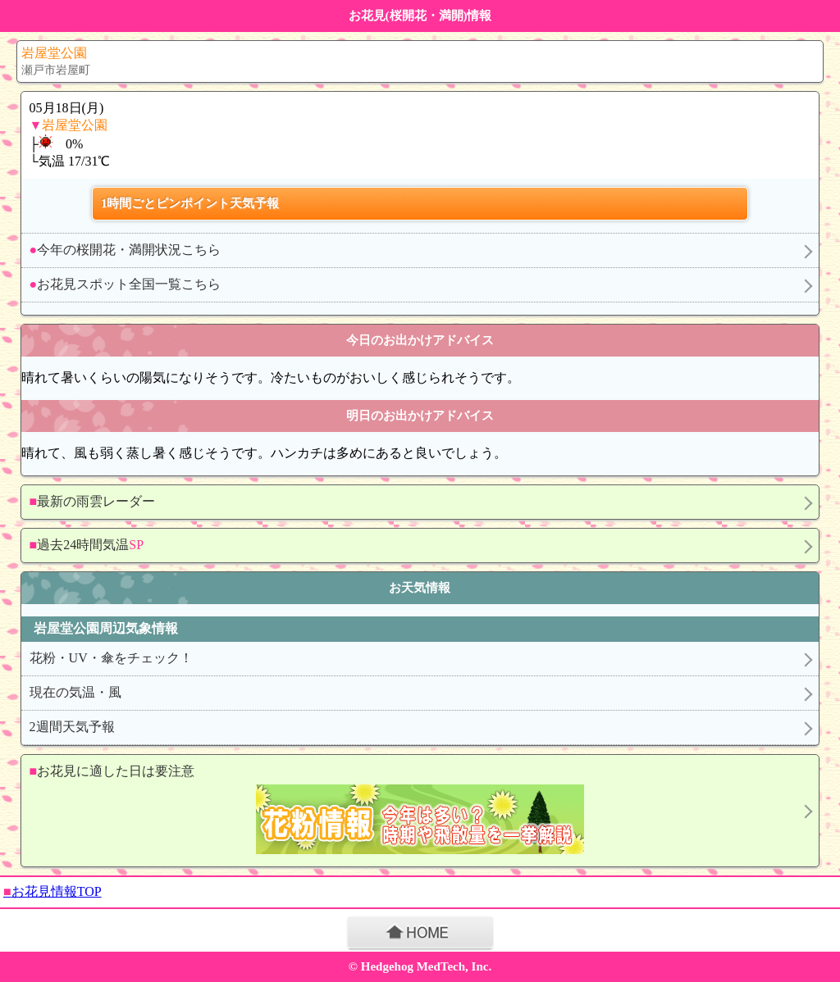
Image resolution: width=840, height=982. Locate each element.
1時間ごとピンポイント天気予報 (190, 203)
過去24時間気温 (87, 545)
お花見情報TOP (52, 891)
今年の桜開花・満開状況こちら (125, 250)
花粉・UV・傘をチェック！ (111, 658)
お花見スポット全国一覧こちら (125, 284)
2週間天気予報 (72, 727)
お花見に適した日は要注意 (413, 811)
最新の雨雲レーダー (93, 501)
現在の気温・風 (75, 692)
